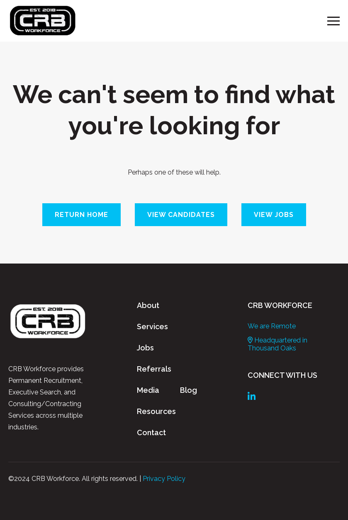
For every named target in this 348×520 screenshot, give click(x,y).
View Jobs (274, 215)
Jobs (145, 347)
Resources (156, 411)
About (148, 305)
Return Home (81, 215)
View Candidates (181, 215)
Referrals (154, 369)
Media (148, 390)
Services (152, 326)
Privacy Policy (164, 479)
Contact (151, 432)
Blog (188, 390)
